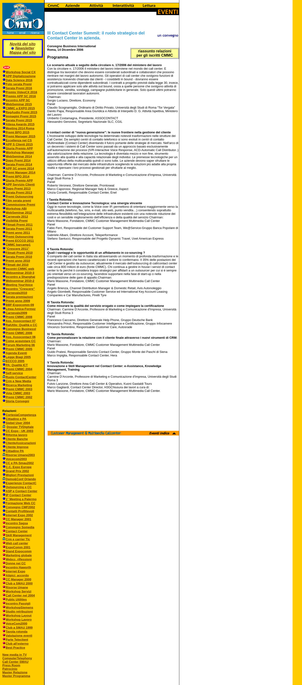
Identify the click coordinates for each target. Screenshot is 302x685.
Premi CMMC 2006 (19, 333)
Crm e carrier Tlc (18, 539)
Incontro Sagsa (17, 523)
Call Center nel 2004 (20, 595)
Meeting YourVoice (19, 285)
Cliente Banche (17, 439)
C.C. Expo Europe (19, 467)
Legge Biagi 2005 (18, 357)
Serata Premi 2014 (19, 164)
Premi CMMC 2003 (19, 389)
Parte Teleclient (17, 639)
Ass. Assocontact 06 (21, 337)
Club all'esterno (17, 643)
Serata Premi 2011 (19, 228)
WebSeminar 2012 (19, 212)
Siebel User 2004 (18, 423)
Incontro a (13, 277)
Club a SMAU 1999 (19, 627)
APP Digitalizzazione (21, 76)
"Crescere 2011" (17, 248)
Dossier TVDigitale (20, 427)
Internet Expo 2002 (19, 515)
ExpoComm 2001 (18, 547)
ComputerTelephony (17, 658)
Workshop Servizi (18, 591)
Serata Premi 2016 (19, 88)
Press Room (11, 665)
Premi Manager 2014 (20, 172)
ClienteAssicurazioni (21, 443)
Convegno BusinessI (21, 329)
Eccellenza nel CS (19, 140)
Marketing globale (19, 555)
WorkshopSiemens (19, 607)
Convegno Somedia (20, 527)
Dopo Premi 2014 (18, 160)
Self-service (14, 373)
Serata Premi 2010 (19, 256)
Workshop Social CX (21, 72)
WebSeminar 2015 (19, 104)
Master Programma (16, 676)
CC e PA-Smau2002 (18, 463)
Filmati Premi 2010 (19, 252)
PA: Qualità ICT (17, 365)
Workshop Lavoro (19, 619)
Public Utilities (16, 599)
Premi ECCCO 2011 (20, 240)
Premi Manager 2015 (20, 136)
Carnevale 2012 (17, 216)
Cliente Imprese (17, 447)
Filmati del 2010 (17, 264)
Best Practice (15, 647)
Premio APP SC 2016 (21, 96)
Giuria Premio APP (19, 148)
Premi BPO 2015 (17, 132)
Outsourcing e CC (19, 487)
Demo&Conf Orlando (21, 479)
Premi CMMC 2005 (19, 349)
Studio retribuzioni (19, 611)
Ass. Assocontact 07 (21, 321)
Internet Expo (15, 571)
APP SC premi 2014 (20, 168)
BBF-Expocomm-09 (20, 305)
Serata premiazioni (19, 297)
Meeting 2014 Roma (20, 128)
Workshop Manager (20, 152)
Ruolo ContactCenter (19, 377)
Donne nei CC (16, 563)
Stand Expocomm (19, 551)
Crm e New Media (18, 381)
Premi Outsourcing (19, 196)
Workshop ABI (16, 208)
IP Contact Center (18, 495)
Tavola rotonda (16, 631)
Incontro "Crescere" (20, 289)
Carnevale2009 (16, 313)
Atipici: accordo (17, 575)
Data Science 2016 (19, 80)
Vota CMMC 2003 (18, 393)
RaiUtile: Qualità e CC (21, 325)
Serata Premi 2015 (19, 120)
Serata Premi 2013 (19, 192)
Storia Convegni (15, 401)
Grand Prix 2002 (17, 471)
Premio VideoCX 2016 (21, 92)
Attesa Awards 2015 (20, 124)
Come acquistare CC (21, 341)
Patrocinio (9, 669)
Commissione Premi (20, 204)
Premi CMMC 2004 (19, 369)
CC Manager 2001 (18, 519)
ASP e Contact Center (21, 491)
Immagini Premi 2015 (21, 116)
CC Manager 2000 (18, 579)
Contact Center (17, 531)
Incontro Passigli (18, 603)
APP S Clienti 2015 (19, 144)
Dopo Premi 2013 (18, 188)
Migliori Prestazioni (20, 475)
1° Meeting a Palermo (21, 499)
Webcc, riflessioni (19, 559)
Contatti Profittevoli (20, 511)
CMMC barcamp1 (18, 244)
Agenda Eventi (16, 353)
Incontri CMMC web (20, 269)
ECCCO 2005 (15, 361)
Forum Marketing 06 (20, 345)
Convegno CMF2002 (20, 507)
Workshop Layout (19, 615)
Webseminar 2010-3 (20, 273)
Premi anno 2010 (18, 260)
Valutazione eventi (19, 635)
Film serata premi (18, 200)
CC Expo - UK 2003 (19, 431)
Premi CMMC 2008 (19, 317)
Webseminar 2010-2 (20, 281)
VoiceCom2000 (16, 623)
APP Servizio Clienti (20, 184)
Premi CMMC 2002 (19, 397)
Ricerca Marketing (19, 385)
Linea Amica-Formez (21, 309)
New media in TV (14, 654)
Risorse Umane (17, 587)
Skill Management (19, 535)
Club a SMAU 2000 (19, 583)
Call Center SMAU (15, 662)
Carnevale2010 (16, 293)
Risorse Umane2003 (20, 455)
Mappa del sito (22, 53)
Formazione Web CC (20, 503)
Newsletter (24, 48)
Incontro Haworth (18, 567)
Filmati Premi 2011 (19, 224)
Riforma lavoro (16, 435)
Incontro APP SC (18, 100)
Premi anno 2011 (18, 232)
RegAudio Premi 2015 (21, 112)
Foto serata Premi (19, 84)
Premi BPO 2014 (17, 176)
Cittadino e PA (16, 419)
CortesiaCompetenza (21, 415)
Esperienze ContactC (21, 483)
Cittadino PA (15, 451)
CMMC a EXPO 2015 (20, 108)
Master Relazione (14, 672)
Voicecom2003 (16, 459)
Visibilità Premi (17, 220)
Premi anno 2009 (18, 301)
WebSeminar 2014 (19, 156)
